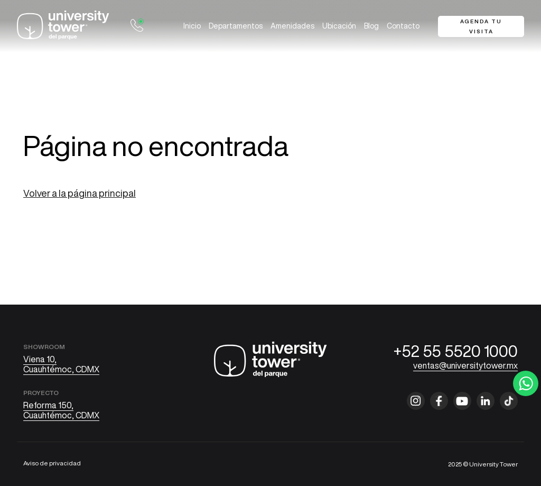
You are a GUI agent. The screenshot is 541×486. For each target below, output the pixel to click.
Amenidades (292, 26)
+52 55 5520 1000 (456, 351)
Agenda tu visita (481, 26)
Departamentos (236, 26)
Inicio (192, 26)
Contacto (403, 26)
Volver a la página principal (79, 193)
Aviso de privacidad (52, 463)
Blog (371, 26)
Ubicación (339, 26)
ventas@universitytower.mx (465, 365)
